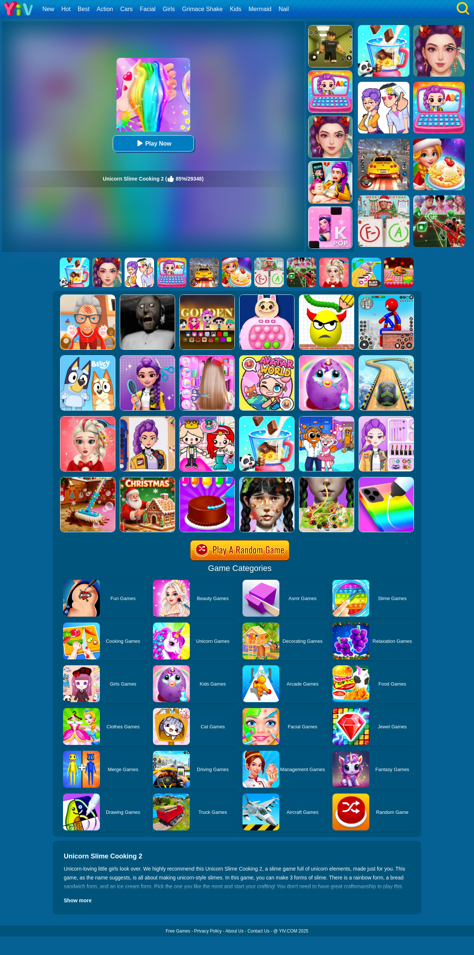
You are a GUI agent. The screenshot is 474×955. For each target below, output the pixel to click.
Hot (65, 9)
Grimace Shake (202, 9)
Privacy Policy (208, 931)
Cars (126, 9)
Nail (284, 9)
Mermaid (259, 9)
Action (105, 9)
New (48, 9)
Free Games (177, 931)
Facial (148, 9)
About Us (235, 931)
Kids (235, 9)
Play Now (153, 143)
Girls (169, 9)
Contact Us (258, 931)
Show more (77, 900)
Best (84, 9)
